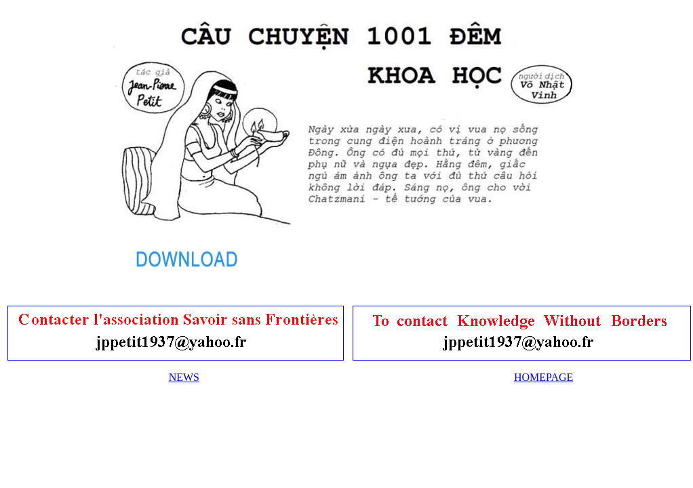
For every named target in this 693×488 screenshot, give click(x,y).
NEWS (184, 377)
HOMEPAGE (543, 377)
